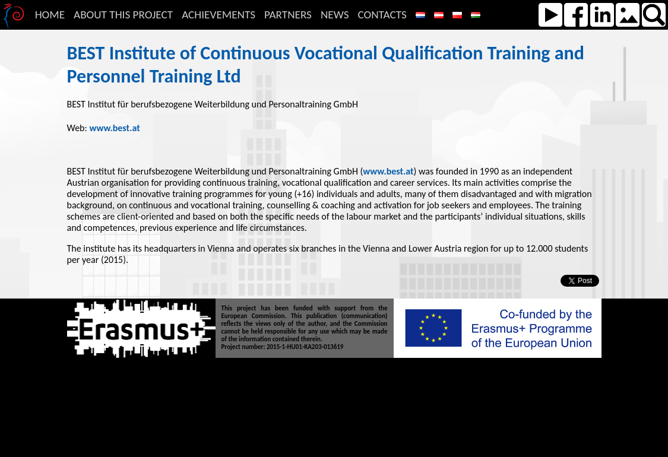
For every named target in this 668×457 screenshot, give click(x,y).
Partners (288, 14)
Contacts (381, 14)
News (335, 14)
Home (50, 14)
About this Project (123, 14)
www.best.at (114, 128)
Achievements (218, 14)
